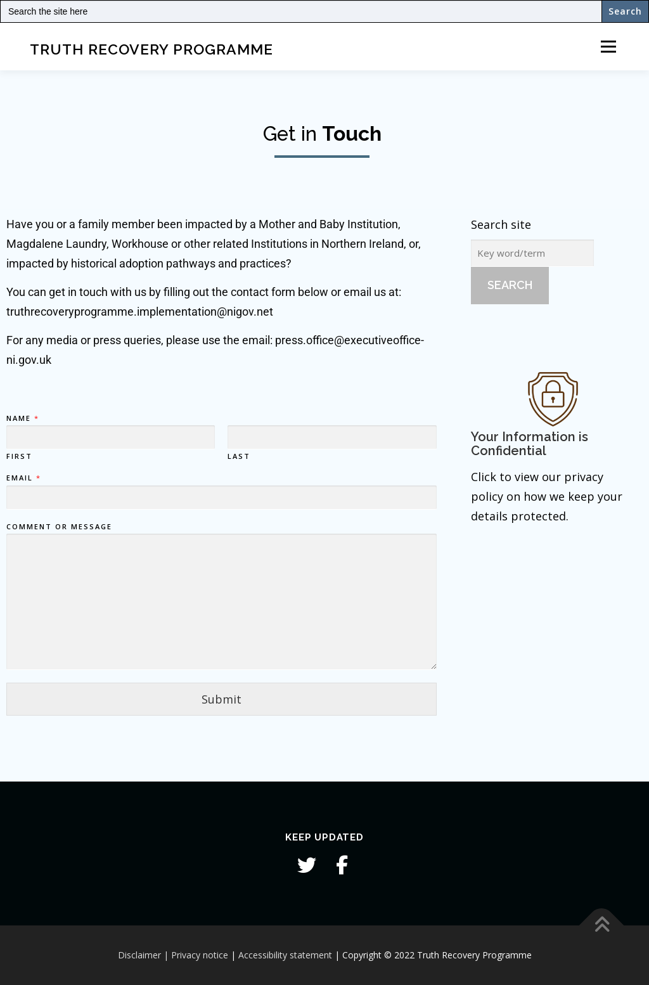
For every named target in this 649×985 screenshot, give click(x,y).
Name (22, 418)
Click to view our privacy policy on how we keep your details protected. (546, 496)
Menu (608, 46)
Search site (501, 224)
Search (509, 285)
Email (23, 477)
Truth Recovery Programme (151, 48)
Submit (221, 699)
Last (239, 456)
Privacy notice (199, 955)
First (19, 456)
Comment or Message (59, 526)
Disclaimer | (143, 955)
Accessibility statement (285, 955)
